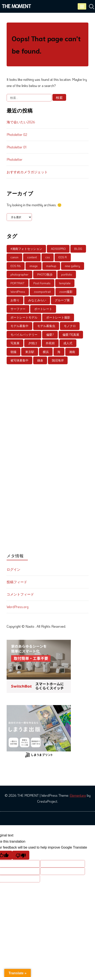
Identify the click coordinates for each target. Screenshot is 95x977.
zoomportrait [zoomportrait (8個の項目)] (42, 292)
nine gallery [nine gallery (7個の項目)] (72, 266)
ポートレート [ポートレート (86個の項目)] (43, 309)
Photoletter (14, 159)
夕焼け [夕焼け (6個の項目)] (32, 343)
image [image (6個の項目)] (34, 266)
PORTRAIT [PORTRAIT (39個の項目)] (17, 283)
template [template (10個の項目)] (65, 283)
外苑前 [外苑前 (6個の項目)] (50, 343)
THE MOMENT (16, 5)
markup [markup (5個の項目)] (51, 266)
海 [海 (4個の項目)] (58, 352)
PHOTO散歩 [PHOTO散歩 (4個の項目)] (45, 274)
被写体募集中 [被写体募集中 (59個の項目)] (19, 360)
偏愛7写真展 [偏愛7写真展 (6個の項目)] (70, 335)
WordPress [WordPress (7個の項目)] (17, 292)
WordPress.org (17, 606)
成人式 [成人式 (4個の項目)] (67, 343)
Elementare (78, 795)
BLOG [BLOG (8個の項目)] (78, 249)
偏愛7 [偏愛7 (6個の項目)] (50, 335)
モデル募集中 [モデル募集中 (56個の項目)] (19, 326)
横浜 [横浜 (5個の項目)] (46, 352)
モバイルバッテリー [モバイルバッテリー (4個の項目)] (23, 335)
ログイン (13, 569)
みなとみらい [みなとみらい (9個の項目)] (37, 300)
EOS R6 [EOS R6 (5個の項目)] (15, 266)
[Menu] (82, 6)
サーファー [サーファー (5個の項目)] (17, 309)
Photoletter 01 (16, 147)
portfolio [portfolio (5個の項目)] (66, 274)
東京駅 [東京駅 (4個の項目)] (29, 352)
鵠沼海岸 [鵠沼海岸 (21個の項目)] (58, 360)
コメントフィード (20, 594)
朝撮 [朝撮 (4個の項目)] (13, 352)
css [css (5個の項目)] (47, 257)
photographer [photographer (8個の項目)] (19, 274)
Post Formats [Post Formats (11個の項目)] (41, 283)
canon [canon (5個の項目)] (14, 257)
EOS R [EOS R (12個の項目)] (62, 257)
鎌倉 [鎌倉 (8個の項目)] (40, 360)
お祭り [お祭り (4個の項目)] (14, 300)
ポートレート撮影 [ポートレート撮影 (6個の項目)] (58, 317)
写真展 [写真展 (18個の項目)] (14, 343)
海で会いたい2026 (21, 122)
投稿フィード (17, 582)
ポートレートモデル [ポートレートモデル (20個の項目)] (23, 317)
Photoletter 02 (17, 134)
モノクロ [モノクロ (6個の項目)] (70, 326)
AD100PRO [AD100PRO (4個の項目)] (58, 249)
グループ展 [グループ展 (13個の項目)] (62, 300)
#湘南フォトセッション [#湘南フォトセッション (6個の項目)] (26, 249)
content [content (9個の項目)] (32, 257)
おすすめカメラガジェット (27, 172)
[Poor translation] (20, 855)
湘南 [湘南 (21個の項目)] (72, 352)
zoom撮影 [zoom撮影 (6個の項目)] (66, 292)
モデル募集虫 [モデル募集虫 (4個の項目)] (46, 326)
